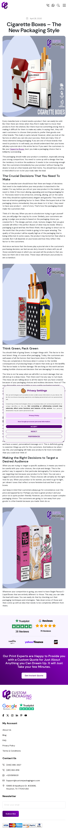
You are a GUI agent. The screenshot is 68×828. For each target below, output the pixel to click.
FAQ (4, 740)
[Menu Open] (64, 6)
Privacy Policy (9, 745)
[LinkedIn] (17, 715)
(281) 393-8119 (12, 770)
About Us (7, 730)
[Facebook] (3, 715)
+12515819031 (12, 775)
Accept (34, 427)
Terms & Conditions (12, 751)
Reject (34, 431)
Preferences (34, 436)
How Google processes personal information (34, 421)
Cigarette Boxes (17, 149)
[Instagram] (12, 715)
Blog (4, 735)
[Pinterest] (21, 715)
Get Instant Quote (34, 675)
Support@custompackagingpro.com (23, 780)
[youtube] (26, 715)
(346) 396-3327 (13, 765)
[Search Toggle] (58, 6)
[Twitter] (8, 715)
